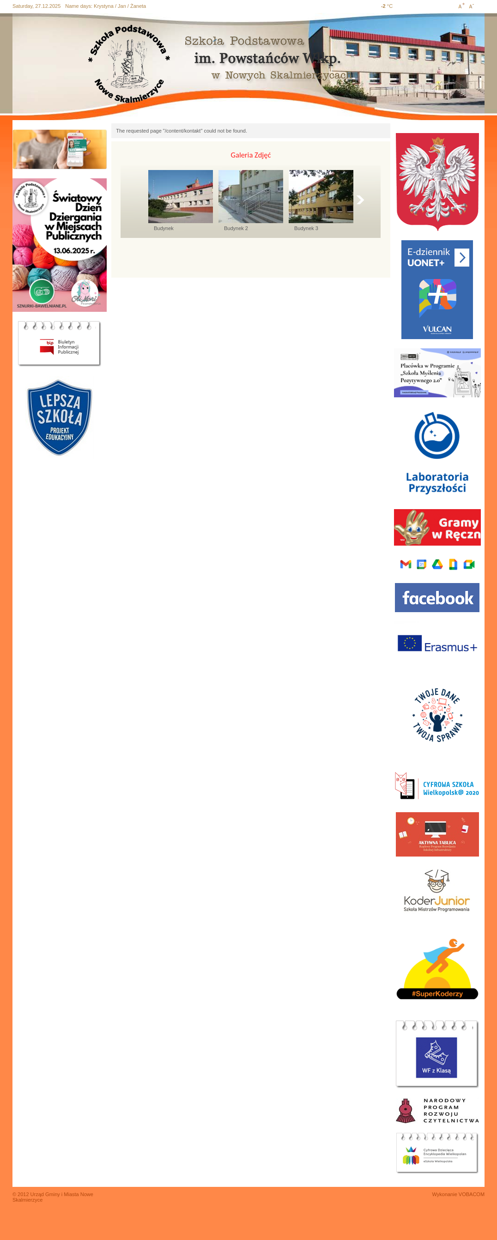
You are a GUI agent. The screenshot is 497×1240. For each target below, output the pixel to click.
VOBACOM (472, 1194)
